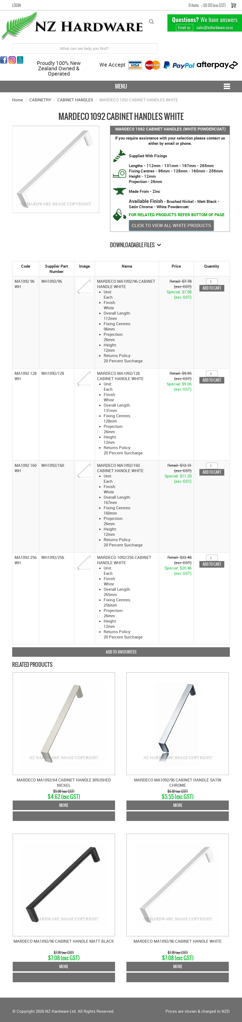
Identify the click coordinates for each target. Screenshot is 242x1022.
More (63, 805)
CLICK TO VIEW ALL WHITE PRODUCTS (171, 225)
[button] (84, 286)
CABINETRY (40, 99)
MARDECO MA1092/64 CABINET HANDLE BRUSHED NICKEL (64, 782)
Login (16, 5)
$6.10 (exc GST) (177, 791)
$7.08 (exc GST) (64, 958)
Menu (121, 86)
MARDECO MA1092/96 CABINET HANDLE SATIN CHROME (177, 782)
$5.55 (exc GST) (178, 797)
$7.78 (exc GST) (64, 952)
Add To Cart (64, 816)
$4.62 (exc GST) (64, 797)
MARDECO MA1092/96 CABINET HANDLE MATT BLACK (63, 941)
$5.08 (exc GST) (63, 791)
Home (17, 99)
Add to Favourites (121, 652)
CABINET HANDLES (75, 99)
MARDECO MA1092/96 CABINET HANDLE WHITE (178, 941)
